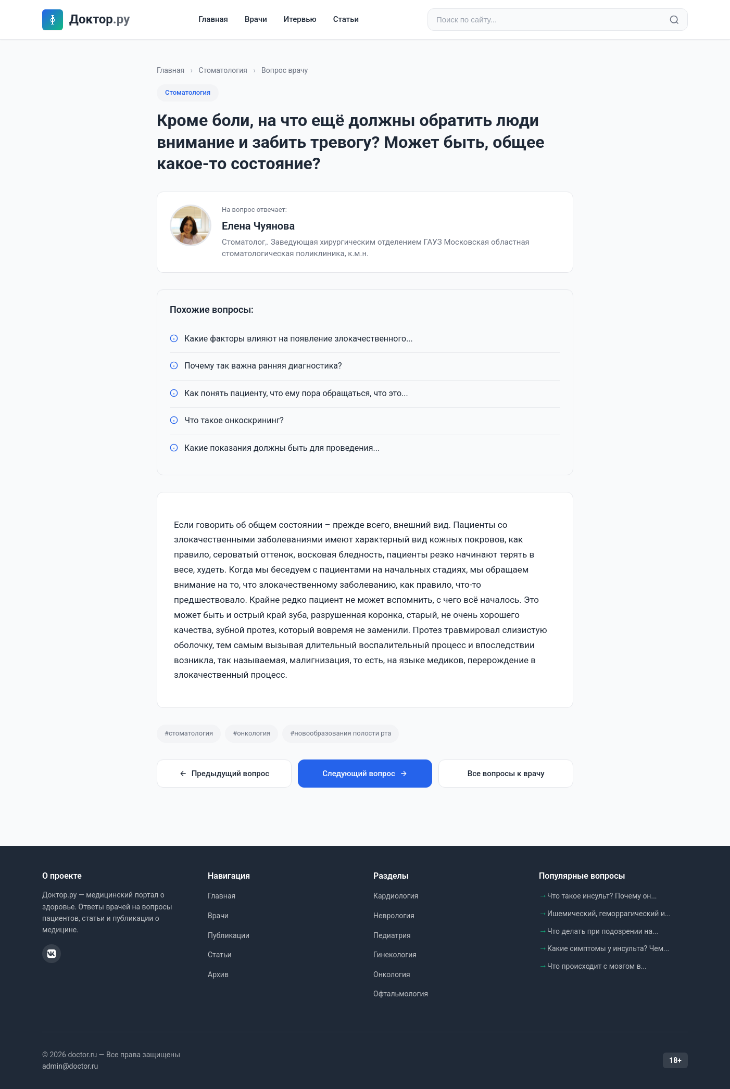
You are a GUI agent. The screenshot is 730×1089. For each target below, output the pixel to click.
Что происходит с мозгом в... (597, 966)
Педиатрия (392, 935)
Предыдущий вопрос (224, 773)
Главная (213, 19)
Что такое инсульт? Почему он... (602, 896)
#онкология (251, 733)
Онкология (391, 974)
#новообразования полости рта (340, 733)
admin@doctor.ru (70, 1066)
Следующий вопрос (364, 773)
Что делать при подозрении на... (602, 931)
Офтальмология (400, 994)
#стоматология (189, 733)
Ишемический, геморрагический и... (609, 913)
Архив (218, 974)
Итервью (300, 19)
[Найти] (674, 19)
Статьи (346, 19)
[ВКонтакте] (51, 953)
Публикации (228, 935)
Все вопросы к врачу (506, 773)
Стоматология (222, 70)
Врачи (256, 19)
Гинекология (395, 955)
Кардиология (395, 896)
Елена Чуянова (258, 226)
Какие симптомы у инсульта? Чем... (608, 948)
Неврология (393, 915)
